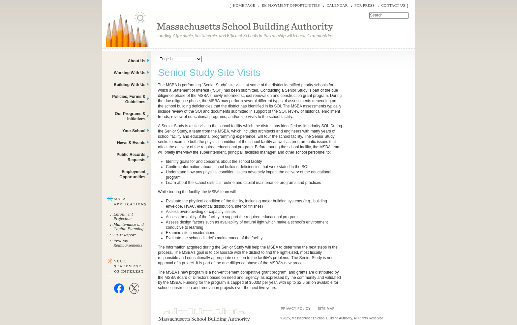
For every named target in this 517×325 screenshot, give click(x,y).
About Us (136, 61)
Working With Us (129, 73)
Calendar (337, 5)
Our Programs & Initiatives (130, 116)
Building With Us (129, 84)
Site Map (326, 308)
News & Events (131, 142)
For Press (364, 5)
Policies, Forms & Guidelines (128, 99)
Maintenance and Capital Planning (128, 226)
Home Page (244, 5)
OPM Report (124, 235)
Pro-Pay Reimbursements (127, 243)
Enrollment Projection (123, 216)
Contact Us (393, 5)
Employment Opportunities (291, 5)
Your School (133, 131)
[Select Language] (180, 59)
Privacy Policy (296, 308)
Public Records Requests (131, 157)
